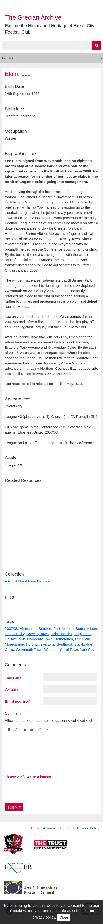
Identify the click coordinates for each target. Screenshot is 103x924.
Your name (13, 677)
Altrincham (28, 628)
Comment (13, 713)
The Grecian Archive (33, 17)
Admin (35, 828)
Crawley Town (37, 634)
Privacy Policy (88, 828)
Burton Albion (86, 628)
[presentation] (9, 729)
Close (64, 917)
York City (87, 649)
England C (82, 634)
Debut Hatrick (61, 634)
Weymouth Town (29, 649)
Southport (64, 644)
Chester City (14, 634)
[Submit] (96, 45)
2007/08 (11, 628)
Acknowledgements (58, 828)
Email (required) (18, 701)
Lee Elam (82, 639)
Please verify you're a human (28, 777)
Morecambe (14, 644)
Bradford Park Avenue (56, 628)
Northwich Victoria (40, 644)
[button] (9, 729)
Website (11, 689)
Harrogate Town (40, 639)
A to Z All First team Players (27, 581)
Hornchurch (63, 639)
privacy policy (44, 917)
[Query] (51, 45)
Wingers (50, 649)
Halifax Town (15, 639)
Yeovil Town (68, 649)
